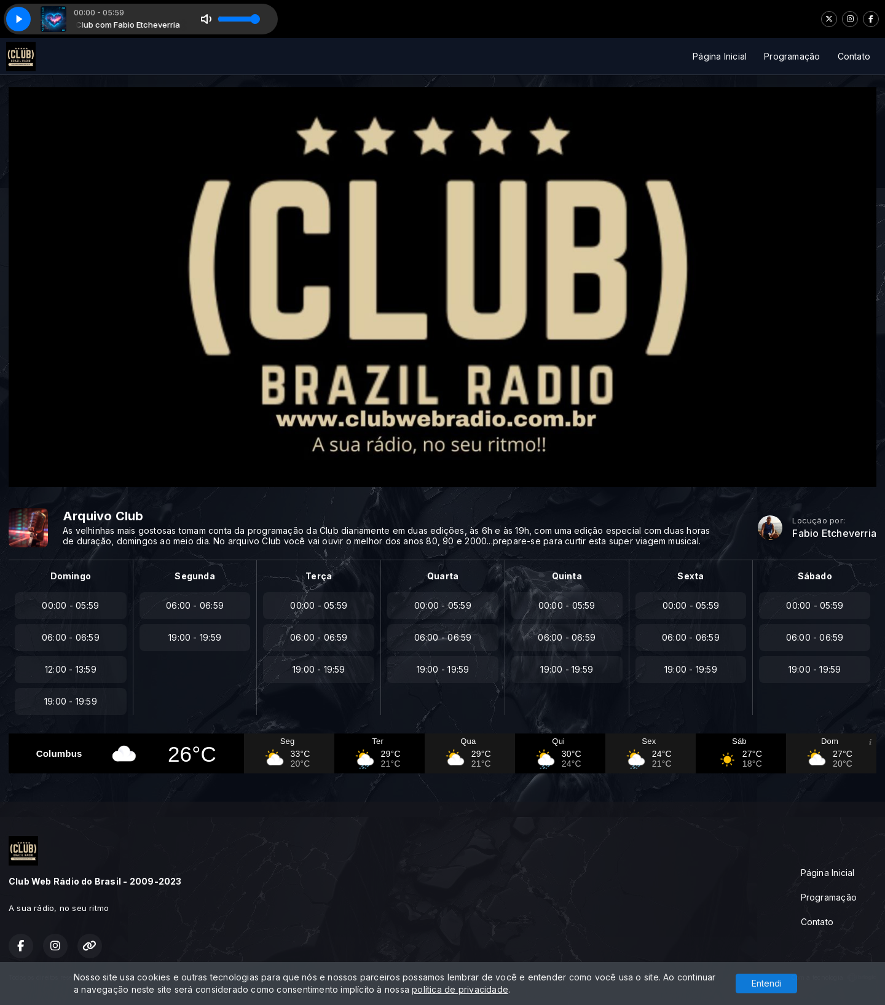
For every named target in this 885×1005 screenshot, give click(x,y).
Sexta (690, 576)
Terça (318, 576)
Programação (792, 56)
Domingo (70, 576)
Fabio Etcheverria (834, 533)
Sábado (815, 576)
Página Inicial (720, 56)
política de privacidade (460, 989)
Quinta (567, 576)
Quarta (442, 576)
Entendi (767, 983)
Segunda (194, 576)
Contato (854, 56)
